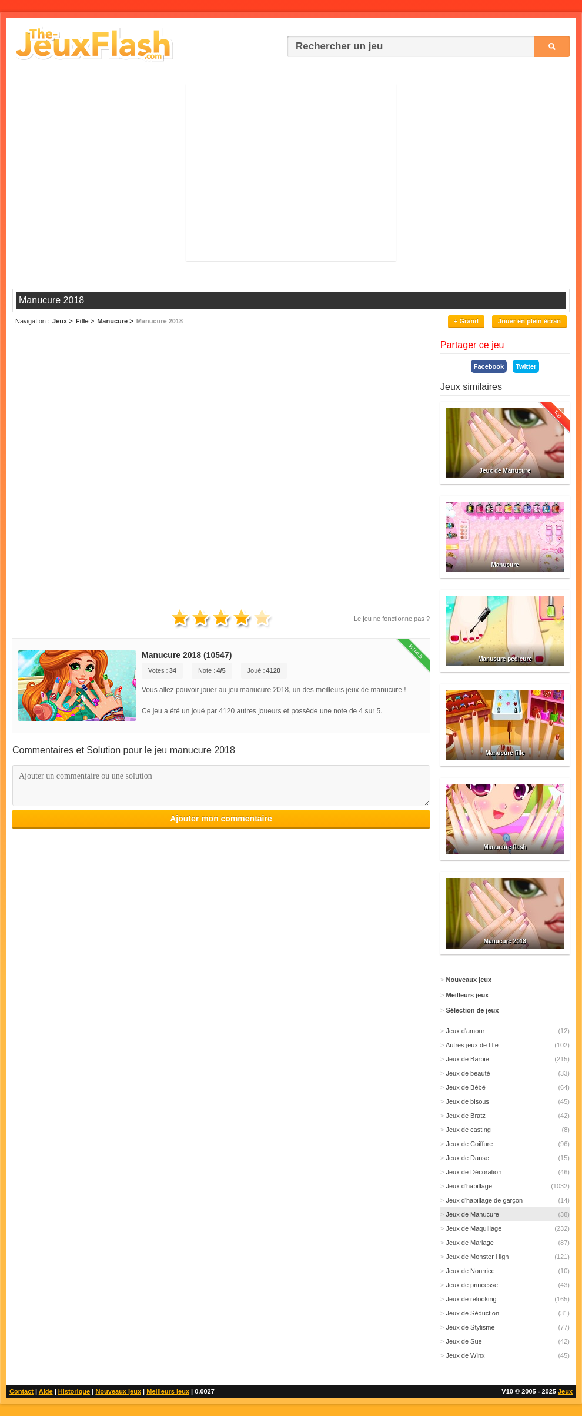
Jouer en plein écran (529, 321)
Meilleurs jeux (167, 1391)
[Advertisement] (291, 172)
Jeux (565, 1391)
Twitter (526, 366)
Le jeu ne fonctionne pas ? (392, 618)
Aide (46, 1391)
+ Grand (466, 321)
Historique (74, 1391)
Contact (21, 1391)
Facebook (489, 366)
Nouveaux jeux (118, 1391)
